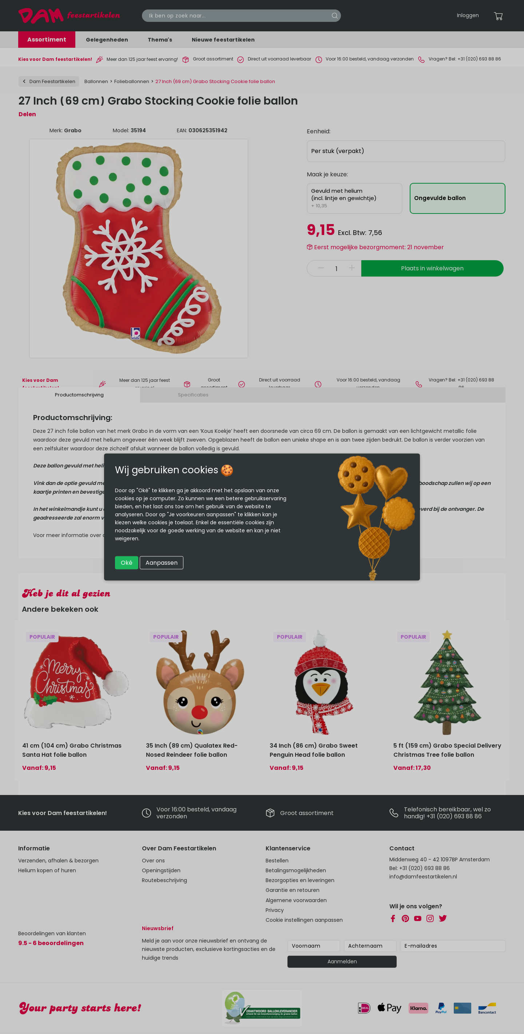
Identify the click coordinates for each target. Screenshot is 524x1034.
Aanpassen (162, 563)
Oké (126, 563)
